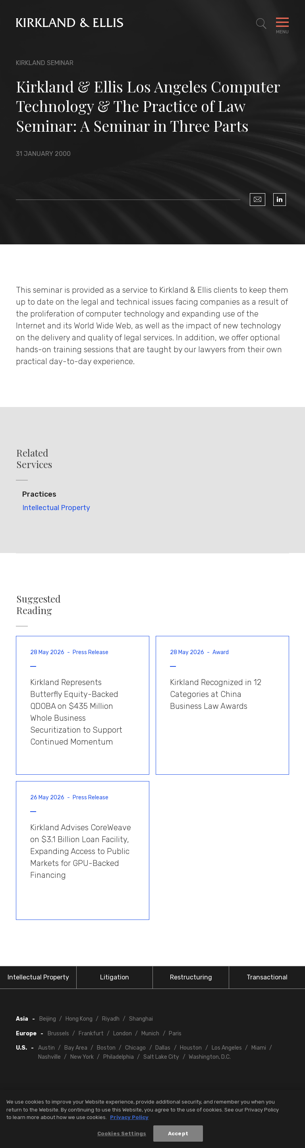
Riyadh (111, 1019)
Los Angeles (227, 1047)
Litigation (114, 977)
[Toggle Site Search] (261, 24)
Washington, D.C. (210, 1057)
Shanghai (141, 1019)
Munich (150, 1033)
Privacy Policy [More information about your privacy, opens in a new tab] (129, 1119)
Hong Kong (79, 1019)
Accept (178, 1135)
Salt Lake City (161, 1057)
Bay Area (75, 1047)
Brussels (58, 1033)
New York (82, 1057)
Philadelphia (118, 1057)
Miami (258, 1047)
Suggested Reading (38, 604)
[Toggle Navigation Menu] (282, 24)
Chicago (135, 1047)
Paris (175, 1033)
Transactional (267, 977)
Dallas (162, 1047)
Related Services (34, 458)
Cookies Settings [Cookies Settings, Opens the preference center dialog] (121, 1135)
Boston (106, 1047)
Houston (191, 1047)
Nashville (49, 1057)
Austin (46, 1047)
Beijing (47, 1019)
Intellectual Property (56, 507)
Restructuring (191, 977)
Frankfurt (91, 1033)
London (122, 1033)
